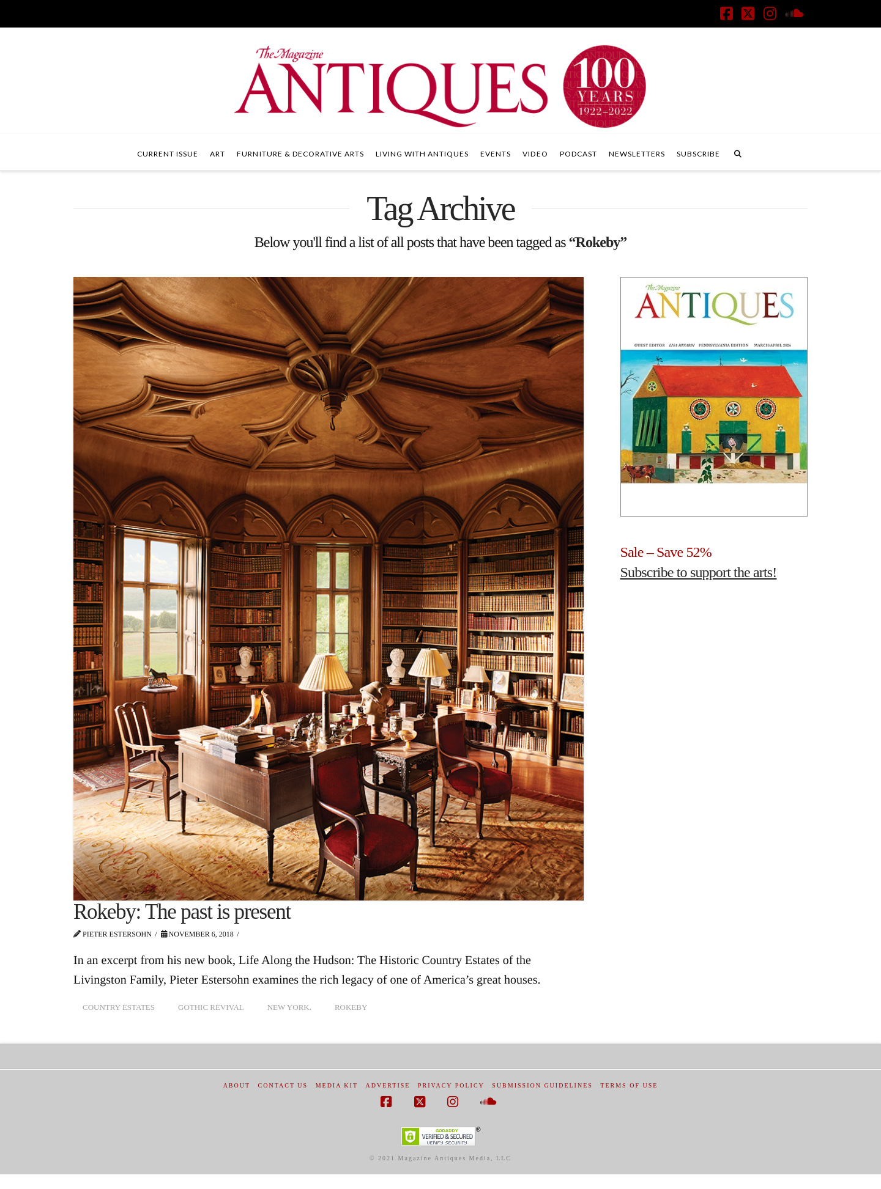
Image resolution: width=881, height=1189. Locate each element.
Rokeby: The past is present (182, 912)
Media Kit (337, 1085)
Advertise (388, 1085)
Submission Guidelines (542, 1085)
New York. (289, 1007)
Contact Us (283, 1085)
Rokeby (351, 1007)
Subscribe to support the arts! (698, 572)
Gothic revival (211, 1007)
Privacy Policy (451, 1085)
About (236, 1085)
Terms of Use (629, 1085)
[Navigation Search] (738, 152)
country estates (119, 1007)
